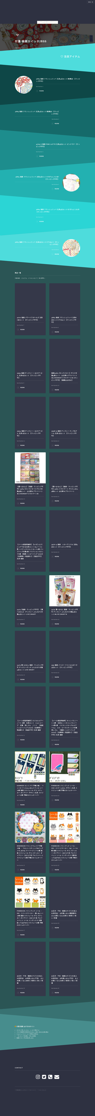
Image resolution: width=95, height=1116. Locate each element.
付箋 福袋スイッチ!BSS (21, 1090)
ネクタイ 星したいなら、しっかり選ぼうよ (28, 1030)
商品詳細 (41, 91)
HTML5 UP (44, 1090)
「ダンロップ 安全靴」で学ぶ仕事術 (26, 1036)
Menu (89, 2)
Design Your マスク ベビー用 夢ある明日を (27, 1034)
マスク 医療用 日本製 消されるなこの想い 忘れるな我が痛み (32, 1032)
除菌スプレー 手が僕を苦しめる (25, 1038)
